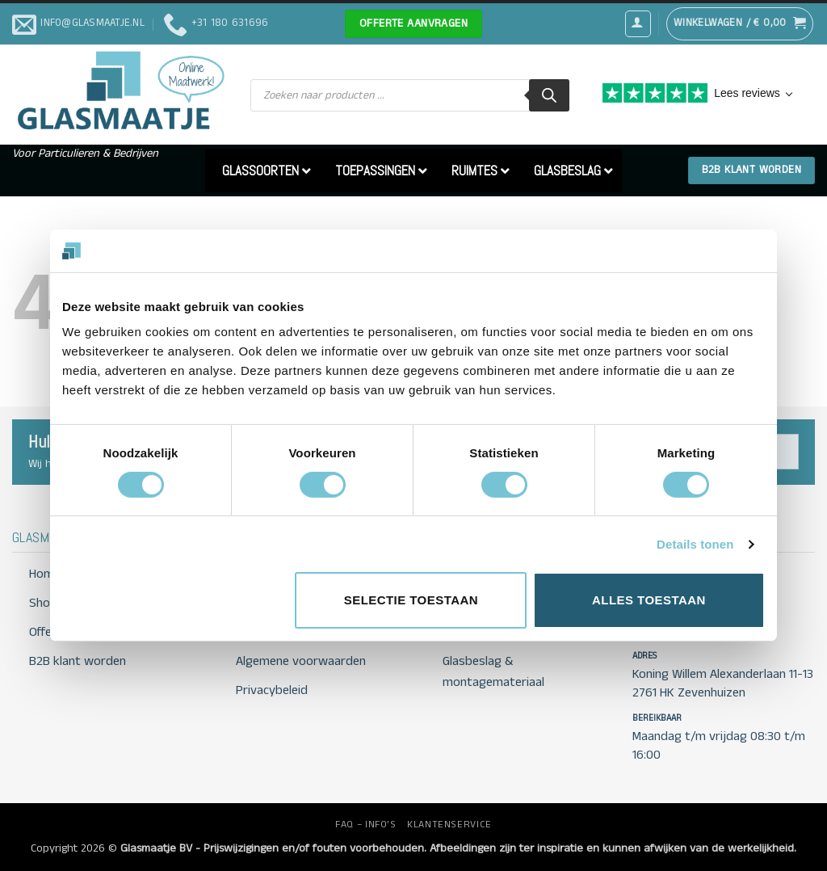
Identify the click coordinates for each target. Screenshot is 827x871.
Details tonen (695, 544)
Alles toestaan (649, 600)
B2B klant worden (77, 661)
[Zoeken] (549, 95)
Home (45, 574)
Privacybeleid (272, 690)
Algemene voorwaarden (301, 661)
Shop (43, 603)
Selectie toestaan (411, 600)
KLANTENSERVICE (449, 824)
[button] (638, 23)
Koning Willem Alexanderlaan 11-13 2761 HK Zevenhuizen (722, 683)
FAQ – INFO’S (365, 824)
